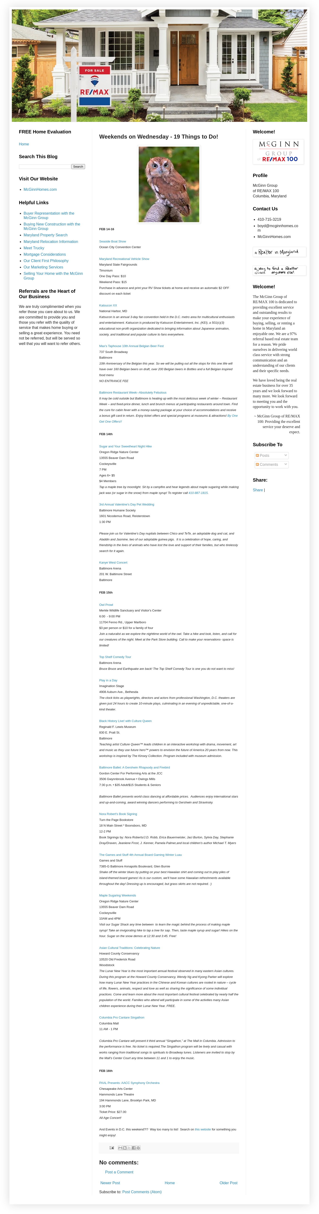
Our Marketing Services (43, 267)
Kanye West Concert (113, 562)
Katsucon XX (108, 305)
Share (258, 490)
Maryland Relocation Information (51, 242)
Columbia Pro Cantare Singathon (121, 1017)
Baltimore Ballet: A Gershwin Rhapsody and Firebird (134, 767)
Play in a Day (108, 680)
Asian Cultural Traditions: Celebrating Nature (129, 948)
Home (170, 1183)
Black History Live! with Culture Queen (125, 721)
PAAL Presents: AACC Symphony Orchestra (129, 1083)
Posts (262, 456)
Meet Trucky (34, 248)
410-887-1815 (198, 493)
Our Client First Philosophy (46, 261)
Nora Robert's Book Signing (118, 814)
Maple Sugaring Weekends (117, 895)
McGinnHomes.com (40, 189)
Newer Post (110, 1183)
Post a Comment (119, 1172)
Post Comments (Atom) (142, 1192)
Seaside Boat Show (112, 241)
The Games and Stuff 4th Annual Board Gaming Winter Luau (140, 855)
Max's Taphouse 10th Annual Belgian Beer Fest (131, 346)
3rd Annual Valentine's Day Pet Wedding (126, 504)
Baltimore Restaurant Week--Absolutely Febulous (132, 392)
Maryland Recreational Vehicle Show (124, 259)
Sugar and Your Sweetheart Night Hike (125, 446)
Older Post (228, 1183)
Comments (267, 465)
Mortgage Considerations (45, 254)
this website (202, 1129)
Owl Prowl (106, 605)
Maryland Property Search (46, 235)
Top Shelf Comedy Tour (115, 657)
